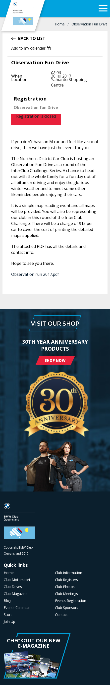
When (16, 76)
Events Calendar (17, 607)
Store (8, 614)
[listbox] (31, 48)
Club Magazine (15, 593)
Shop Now (55, 360)
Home (60, 24)
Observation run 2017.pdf (35, 274)
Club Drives (13, 586)
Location (19, 79)
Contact (61, 614)
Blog (7, 600)
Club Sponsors (66, 607)
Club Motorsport (17, 580)
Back (23, 38)
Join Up (9, 621)
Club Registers (66, 580)
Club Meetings (66, 593)
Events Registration (70, 600)
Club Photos (65, 586)
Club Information (68, 573)
